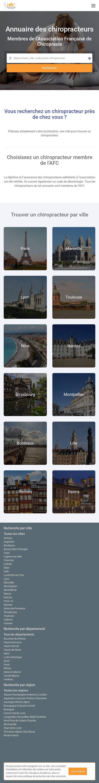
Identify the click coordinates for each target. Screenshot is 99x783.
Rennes (8, 604)
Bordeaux (9, 545)
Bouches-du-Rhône (15, 638)
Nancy (7, 593)
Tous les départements (19, 634)
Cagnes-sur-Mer (13, 556)
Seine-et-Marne (12, 672)
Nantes (8, 597)
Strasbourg (10, 612)
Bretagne (9, 709)
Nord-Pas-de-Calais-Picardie (20, 720)
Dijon (6, 567)
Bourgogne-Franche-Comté (19, 705)
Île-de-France (11, 735)
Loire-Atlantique (13, 657)
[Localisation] (49, 58)
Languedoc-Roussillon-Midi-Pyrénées (25, 716)
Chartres (9, 560)
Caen (7, 552)
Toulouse (9, 615)
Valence (8, 619)
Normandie (10, 724)
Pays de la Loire (13, 727)
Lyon (6, 578)
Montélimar (10, 589)
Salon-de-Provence (14, 608)
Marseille (9, 582)
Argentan (9, 541)
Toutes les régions (16, 690)
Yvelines (8, 679)
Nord (6, 660)
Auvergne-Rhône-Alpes (17, 702)
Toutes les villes (14, 534)
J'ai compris (78, 771)
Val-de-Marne (11, 675)
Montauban (10, 586)
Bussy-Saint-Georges (16, 549)
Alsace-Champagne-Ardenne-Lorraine (25, 694)
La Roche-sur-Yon (14, 575)
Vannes (8, 623)
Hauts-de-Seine (12, 649)
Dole (6, 571)
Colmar (8, 563)
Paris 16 (8, 601)
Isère (6, 653)
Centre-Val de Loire (14, 713)
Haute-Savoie (11, 646)
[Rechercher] (49, 68)
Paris (7, 664)
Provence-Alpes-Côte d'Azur (19, 731)
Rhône (7, 668)
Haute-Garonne (12, 642)
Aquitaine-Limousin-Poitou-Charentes (25, 698)
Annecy (8, 538)
